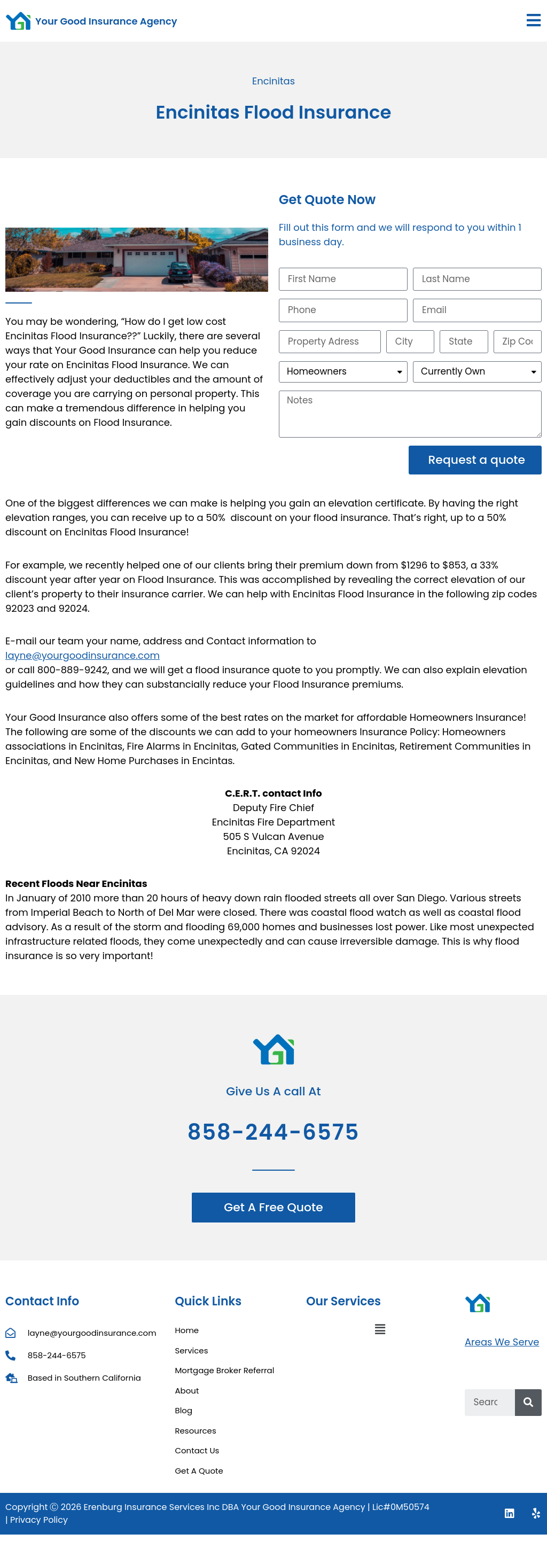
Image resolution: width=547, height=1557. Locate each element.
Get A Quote (199, 1475)
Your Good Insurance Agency (106, 21)
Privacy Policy (39, 1525)
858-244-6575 (273, 1138)
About (187, 1395)
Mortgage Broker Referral (224, 1375)
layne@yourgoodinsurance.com (82, 660)
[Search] (528, 1407)
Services (191, 1355)
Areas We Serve (502, 1346)
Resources (195, 1435)
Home (187, 1335)
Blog (183, 1415)
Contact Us (197, 1455)
